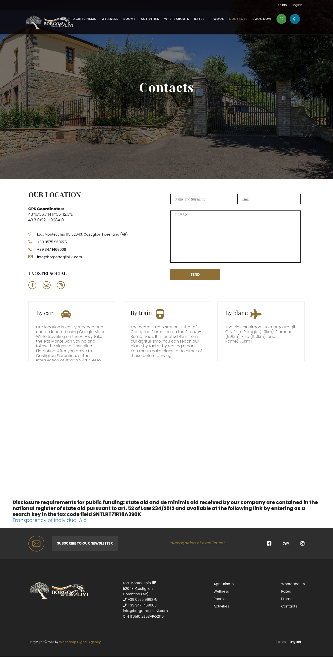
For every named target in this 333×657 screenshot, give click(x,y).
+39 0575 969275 (47, 242)
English (297, 5)
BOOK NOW (262, 19)
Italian (282, 5)
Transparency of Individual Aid (49, 520)
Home (63, 19)
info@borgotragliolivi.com (59, 256)
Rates (199, 19)
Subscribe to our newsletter (85, 543)
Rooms (129, 19)
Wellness (110, 19)
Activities (150, 19)
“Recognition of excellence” (197, 543)
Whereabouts (176, 19)
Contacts (238, 19)
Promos (216, 19)
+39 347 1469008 (51, 249)
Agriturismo (85, 19)
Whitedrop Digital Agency (80, 642)
